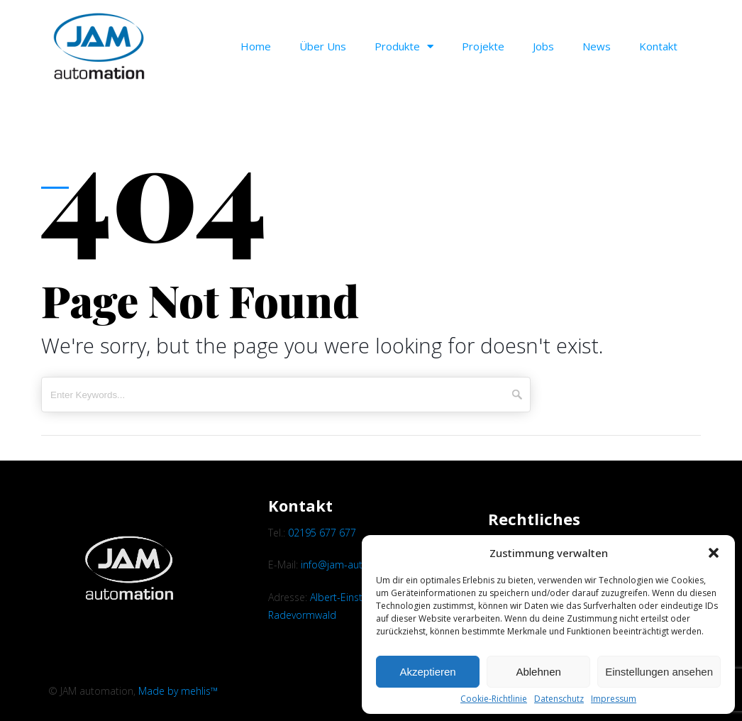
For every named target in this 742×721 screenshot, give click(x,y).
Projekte (483, 46)
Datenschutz (559, 699)
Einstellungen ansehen (659, 672)
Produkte (404, 46)
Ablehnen (538, 672)
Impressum (613, 699)
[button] (714, 553)
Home (255, 46)
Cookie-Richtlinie (493, 699)
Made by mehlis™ (178, 691)
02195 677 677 (322, 532)
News (596, 46)
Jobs (543, 46)
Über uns (322, 46)
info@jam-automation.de (358, 564)
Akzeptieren (427, 672)
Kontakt (658, 46)
